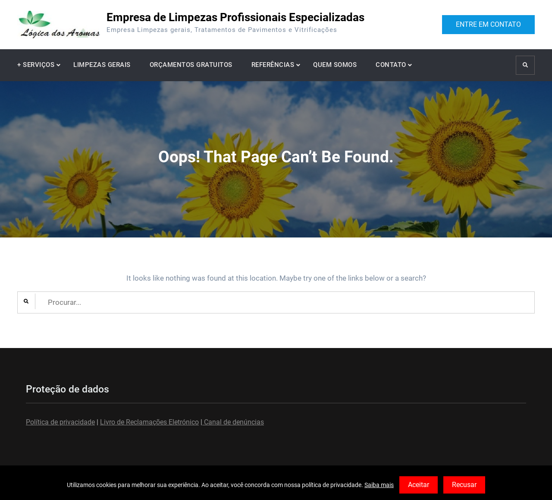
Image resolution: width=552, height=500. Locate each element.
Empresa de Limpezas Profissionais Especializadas (235, 17)
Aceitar (418, 485)
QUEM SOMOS (335, 65)
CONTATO (391, 65)
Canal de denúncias (233, 422)
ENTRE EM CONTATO (488, 24)
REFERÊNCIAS (273, 65)
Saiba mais (379, 484)
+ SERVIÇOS (35, 65)
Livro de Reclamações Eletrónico (149, 422)
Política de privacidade (60, 422)
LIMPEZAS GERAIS (102, 65)
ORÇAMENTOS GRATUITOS (191, 65)
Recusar (464, 485)
